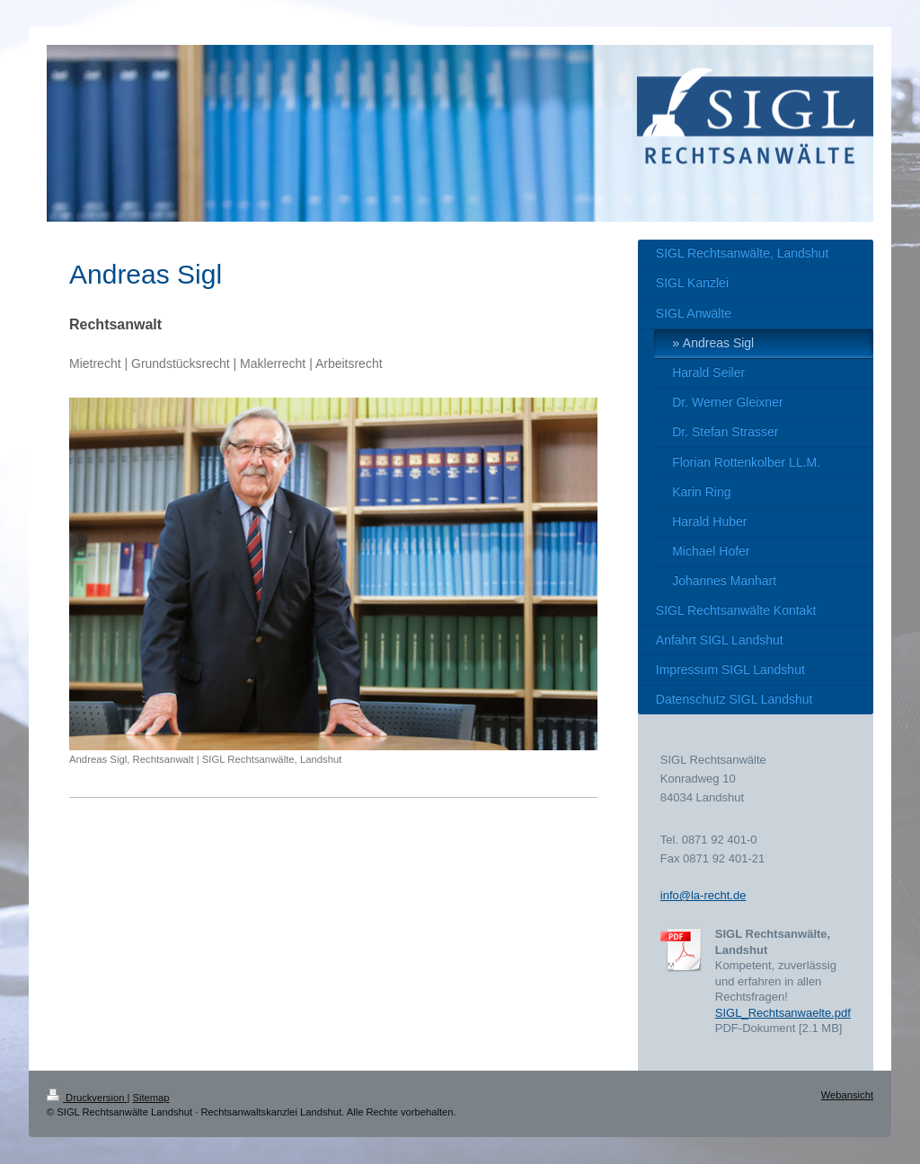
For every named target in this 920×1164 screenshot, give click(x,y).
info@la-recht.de (703, 895)
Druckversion (87, 1097)
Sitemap (151, 1097)
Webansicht (847, 1095)
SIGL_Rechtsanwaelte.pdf (783, 1013)
